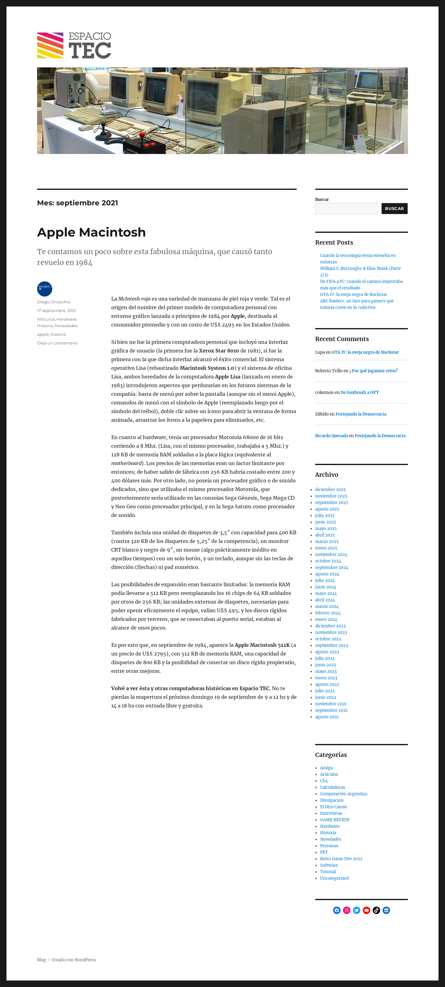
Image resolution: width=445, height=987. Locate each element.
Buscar (322, 199)
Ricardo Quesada (331, 435)
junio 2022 (325, 697)
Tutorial (328, 871)
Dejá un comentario (57, 342)
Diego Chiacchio (53, 301)
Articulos (46, 319)
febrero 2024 (328, 613)
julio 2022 (325, 691)
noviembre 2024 (331, 554)
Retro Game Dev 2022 (341, 858)
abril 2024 (325, 600)
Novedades (66, 325)
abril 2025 (325, 535)
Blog (41, 960)
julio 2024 (325, 580)
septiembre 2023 (331, 645)
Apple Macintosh (91, 232)
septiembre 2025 (331, 502)
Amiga (326, 768)
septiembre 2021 (331, 710)
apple (43, 334)
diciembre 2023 (330, 626)
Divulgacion (332, 800)
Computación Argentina (343, 794)
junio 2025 (325, 522)
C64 (324, 781)
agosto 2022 (327, 684)
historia (58, 334)
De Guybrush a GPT (360, 392)
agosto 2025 (327, 509)
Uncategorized (334, 878)
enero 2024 (326, 619)
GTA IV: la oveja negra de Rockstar (353, 294)
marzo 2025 (327, 541)
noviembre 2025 (331, 496)
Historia (45, 325)
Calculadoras (332, 787)
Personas (329, 845)
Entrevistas (331, 813)
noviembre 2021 (331, 704)
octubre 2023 (328, 639)
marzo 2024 (327, 606)
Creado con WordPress (74, 960)
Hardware (67, 319)
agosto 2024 (327, 574)
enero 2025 (326, 548)
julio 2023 (324, 658)
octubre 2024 (328, 561)
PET (324, 852)
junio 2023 (325, 665)
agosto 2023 (327, 652)
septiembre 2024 (331, 567)
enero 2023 (326, 678)
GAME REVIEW (335, 819)
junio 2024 (325, 587)
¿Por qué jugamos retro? (374, 371)
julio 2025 (325, 515)
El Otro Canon (333, 807)
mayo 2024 (326, 593)
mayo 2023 (326, 671)
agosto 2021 (327, 717)
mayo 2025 (326, 528)
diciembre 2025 (330, 489)
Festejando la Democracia (361, 414)
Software (329, 865)
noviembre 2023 (331, 632)
